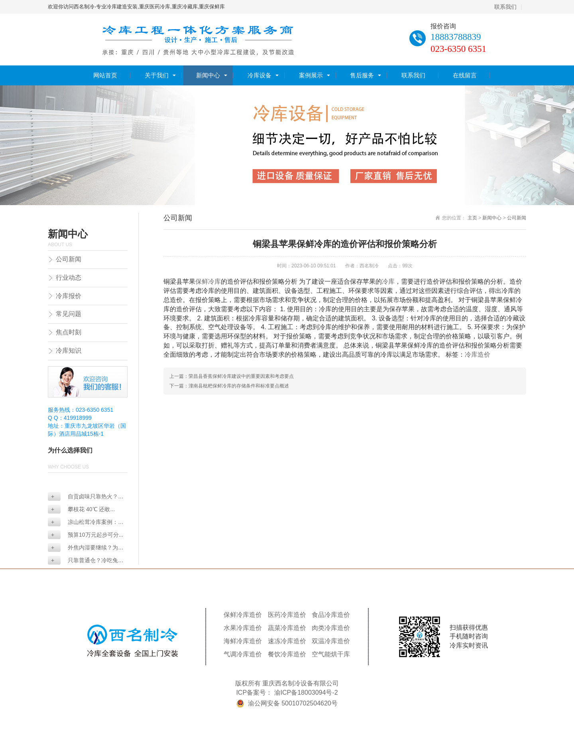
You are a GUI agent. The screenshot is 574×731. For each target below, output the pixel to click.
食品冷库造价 (331, 614)
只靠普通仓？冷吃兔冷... (83, 561)
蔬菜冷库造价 (287, 627)
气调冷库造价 (243, 654)
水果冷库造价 (243, 627)
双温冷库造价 (331, 641)
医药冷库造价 (287, 614)
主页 (472, 218)
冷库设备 (259, 75)
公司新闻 (68, 259)
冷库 (388, 281)
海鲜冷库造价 (243, 641)
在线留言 (465, 75)
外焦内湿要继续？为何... (83, 548)
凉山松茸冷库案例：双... (83, 522)
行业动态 (68, 277)
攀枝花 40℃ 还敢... (83, 509)
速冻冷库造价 (287, 641)
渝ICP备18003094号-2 (306, 692)
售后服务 (362, 75)
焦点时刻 (68, 332)
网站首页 (105, 75)
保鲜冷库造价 (243, 614)
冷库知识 (68, 350)
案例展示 (311, 75)
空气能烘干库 (331, 654)
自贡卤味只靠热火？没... (83, 497)
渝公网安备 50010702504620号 (293, 703)
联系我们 (505, 7)
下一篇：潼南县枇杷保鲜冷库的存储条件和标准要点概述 (229, 386)
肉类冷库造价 (331, 627)
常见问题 (68, 313)
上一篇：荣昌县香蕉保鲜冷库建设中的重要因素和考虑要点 (231, 376)
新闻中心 (208, 75)
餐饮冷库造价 (287, 654)
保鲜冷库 (208, 281)
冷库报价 (68, 295)
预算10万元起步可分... (87, 534)
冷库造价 (477, 354)
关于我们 (157, 75)
